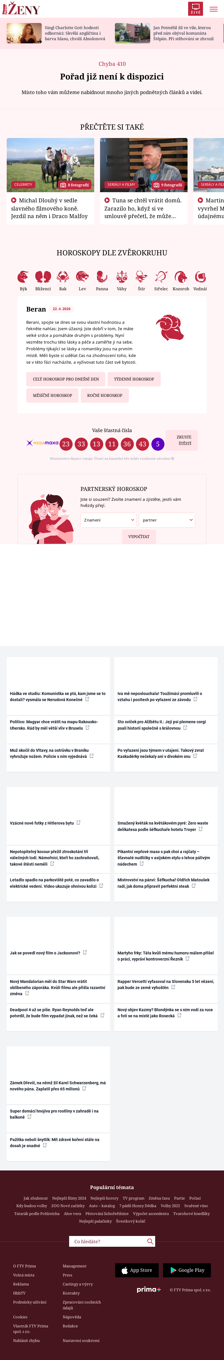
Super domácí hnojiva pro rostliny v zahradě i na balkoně (54, 1114)
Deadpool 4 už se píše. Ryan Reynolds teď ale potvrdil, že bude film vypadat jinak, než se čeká (57, 1012)
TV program (133, 1198)
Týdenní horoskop (134, 379)
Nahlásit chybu (26, 1340)
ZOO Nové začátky (68, 1205)
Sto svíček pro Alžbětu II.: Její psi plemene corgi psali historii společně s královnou (162, 724)
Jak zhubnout (36, 1198)
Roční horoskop (104, 395)
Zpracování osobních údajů (82, 1305)
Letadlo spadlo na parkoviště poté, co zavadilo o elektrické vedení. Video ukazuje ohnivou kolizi (56, 883)
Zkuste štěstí (184, 440)
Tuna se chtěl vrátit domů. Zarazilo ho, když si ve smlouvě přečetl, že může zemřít (143, 212)
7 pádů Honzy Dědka (137, 1205)
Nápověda (72, 1317)
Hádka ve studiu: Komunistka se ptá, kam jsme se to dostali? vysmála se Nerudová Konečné (58, 696)
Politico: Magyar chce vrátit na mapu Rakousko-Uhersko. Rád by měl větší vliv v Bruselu (54, 724)
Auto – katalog (102, 1205)
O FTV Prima (24, 1266)
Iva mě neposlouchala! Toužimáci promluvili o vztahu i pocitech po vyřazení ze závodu (160, 696)
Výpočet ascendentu (151, 1213)
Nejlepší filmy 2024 (69, 1198)
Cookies (20, 1317)
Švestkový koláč (130, 1221)
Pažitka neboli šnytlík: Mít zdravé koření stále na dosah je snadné (54, 1142)
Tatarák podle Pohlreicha (37, 1213)
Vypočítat (136, 534)
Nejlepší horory (104, 1198)
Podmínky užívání (29, 1302)
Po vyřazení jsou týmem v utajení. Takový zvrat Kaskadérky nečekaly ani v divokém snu (161, 753)
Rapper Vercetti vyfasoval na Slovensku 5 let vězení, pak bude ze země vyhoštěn (166, 984)
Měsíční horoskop (52, 395)
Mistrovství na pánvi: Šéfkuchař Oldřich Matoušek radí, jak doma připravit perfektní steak (163, 883)
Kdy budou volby (31, 1205)
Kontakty (71, 1293)
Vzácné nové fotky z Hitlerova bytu (45, 822)
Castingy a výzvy (78, 1284)
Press (67, 1275)
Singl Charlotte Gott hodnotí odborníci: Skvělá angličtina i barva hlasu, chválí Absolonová (75, 33)
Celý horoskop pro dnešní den (66, 379)
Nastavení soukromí (81, 1340)
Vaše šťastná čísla (112, 430)
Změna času (159, 1198)
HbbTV (19, 1293)
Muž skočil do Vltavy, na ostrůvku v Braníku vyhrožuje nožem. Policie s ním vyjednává (52, 753)
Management (75, 1266)
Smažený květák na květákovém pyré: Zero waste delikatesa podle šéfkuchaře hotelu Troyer (163, 826)
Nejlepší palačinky (95, 1221)
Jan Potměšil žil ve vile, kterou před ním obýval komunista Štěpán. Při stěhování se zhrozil (183, 33)
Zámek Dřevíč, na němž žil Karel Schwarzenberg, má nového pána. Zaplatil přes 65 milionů (58, 1085)
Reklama (21, 1284)
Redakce (70, 1326)
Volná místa (23, 1275)
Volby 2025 (170, 1205)
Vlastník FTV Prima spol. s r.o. (30, 1328)
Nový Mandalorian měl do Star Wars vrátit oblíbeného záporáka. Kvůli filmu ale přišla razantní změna (57, 987)
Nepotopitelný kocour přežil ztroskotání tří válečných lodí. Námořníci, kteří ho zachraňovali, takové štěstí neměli (54, 857)
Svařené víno (196, 1205)
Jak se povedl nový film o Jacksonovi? (48, 952)
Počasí (195, 1198)
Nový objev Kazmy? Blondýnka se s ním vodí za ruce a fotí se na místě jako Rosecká (165, 1012)
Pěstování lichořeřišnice (107, 1213)
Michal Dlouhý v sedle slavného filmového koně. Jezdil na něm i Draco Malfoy (49, 208)
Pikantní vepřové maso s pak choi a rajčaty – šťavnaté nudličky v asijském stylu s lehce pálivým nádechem (164, 857)
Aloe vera (72, 1213)
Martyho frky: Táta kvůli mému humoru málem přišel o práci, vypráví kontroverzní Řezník (166, 956)
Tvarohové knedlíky (191, 1213)
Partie (179, 1198)
